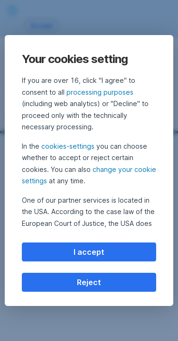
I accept (89, 252)
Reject (89, 282)
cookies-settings (67, 146)
